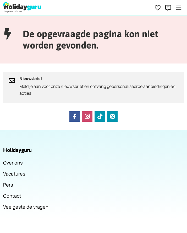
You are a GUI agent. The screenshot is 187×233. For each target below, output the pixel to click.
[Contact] (168, 8)
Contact (12, 196)
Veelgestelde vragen (25, 207)
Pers (8, 185)
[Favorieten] (157, 8)
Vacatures (14, 174)
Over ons (13, 163)
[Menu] (178, 8)
